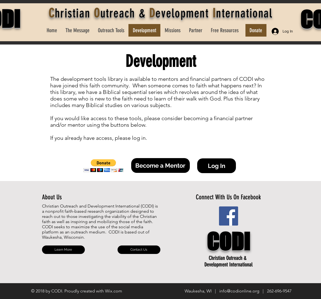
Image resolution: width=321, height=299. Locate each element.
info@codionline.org (239, 291)
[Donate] (255, 30)
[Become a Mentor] (160, 165)
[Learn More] (63, 249)
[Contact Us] (139, 249)
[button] (103, 165)
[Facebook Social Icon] (228, 216)
